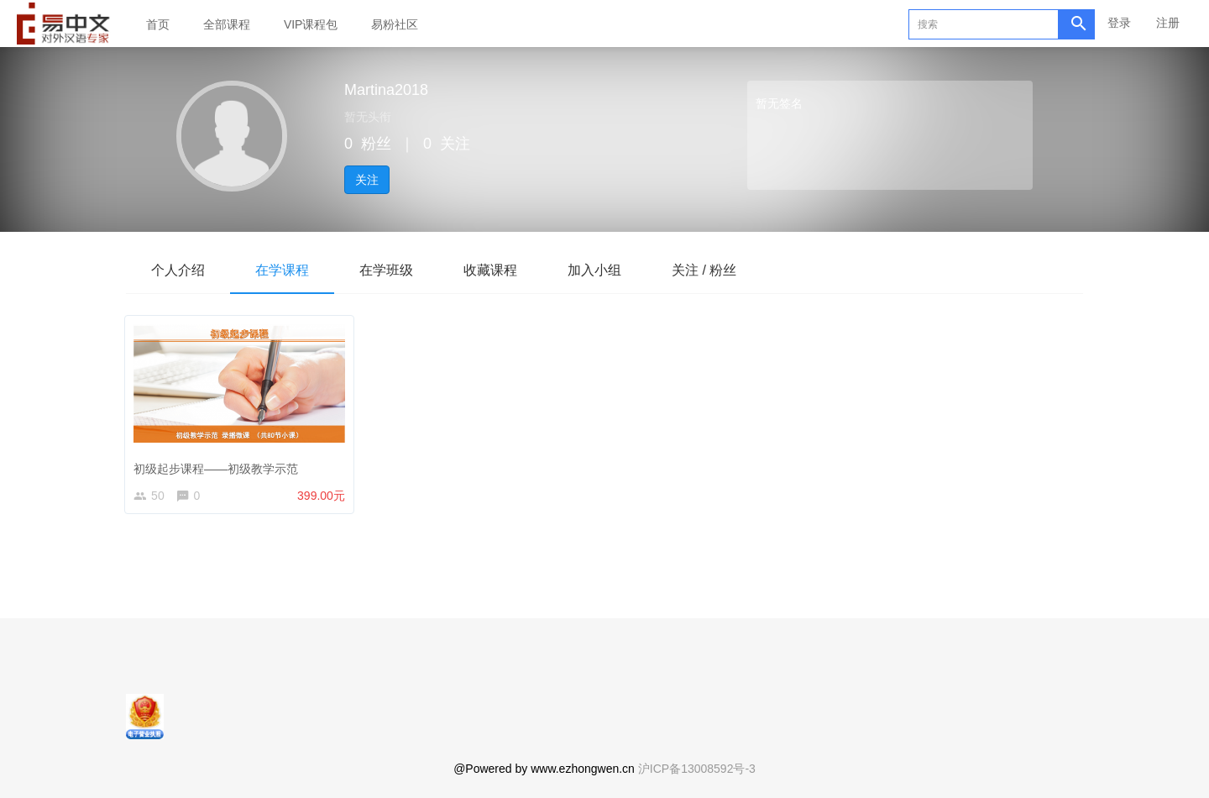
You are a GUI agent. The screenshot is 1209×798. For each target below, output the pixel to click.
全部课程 (226, 24)
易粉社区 (394, 24)
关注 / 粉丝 (704, 270)
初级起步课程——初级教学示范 (219, 465)
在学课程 (282, 270)
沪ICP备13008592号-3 (697, 768)
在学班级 (386, 270)
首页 (158, 24)
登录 (1119, 22)
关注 (367, 179)
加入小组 (594, 270)
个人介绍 (178, 270)
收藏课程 (490, 270)
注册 (1168, 22)
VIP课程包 (311, 24)
